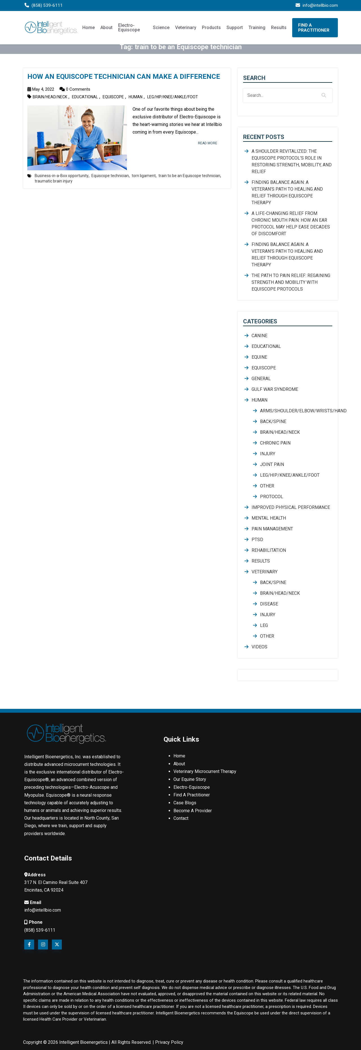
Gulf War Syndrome (275, 389)
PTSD (257, 539)
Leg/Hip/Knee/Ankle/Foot (172, 97)
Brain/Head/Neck (50, 97)
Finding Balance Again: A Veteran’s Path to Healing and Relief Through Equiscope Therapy (287, 192)
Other (267, 486)
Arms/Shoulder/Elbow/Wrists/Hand (296, 410)
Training (256, 28)
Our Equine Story (189, 779)
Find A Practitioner (313, 28)
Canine (259, 335)
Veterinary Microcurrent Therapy (204, 771)
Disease (269, 604)
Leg (264, 625)
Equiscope (113, 97)
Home (88, 28)
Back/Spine (273, 421)
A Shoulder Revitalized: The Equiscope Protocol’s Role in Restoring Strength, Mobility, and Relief (292, 161)
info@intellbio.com (319, 5)
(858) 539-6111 (47, 5)
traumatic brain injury (53, 181)
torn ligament (144, 175)
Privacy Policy (169, 1042)
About (106, 28)
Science (161, 28)
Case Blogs (184, 802)
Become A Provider (192, 809)
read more (205, 143)
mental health (269, 518)
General (261, 378)
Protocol (271, 496)
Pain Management (272, 528)
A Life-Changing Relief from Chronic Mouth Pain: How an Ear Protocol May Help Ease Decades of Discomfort (291, 223)
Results (279, 28)
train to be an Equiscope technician (189, 175)
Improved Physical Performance (291, 507)
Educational (85, 97)
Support (234, 28)
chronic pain (275, 443)
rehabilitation (269, 550)
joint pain (272, 464)
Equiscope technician (110, 175)
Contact (180, 817)
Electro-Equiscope (129, 28)
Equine (259, 357)
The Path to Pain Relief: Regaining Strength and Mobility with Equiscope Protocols (291, 282)
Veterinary (185, 28)
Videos (259, 647)
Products (211, 28)
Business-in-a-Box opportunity (62, 175)
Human (135, 97)
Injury (267, 453)
